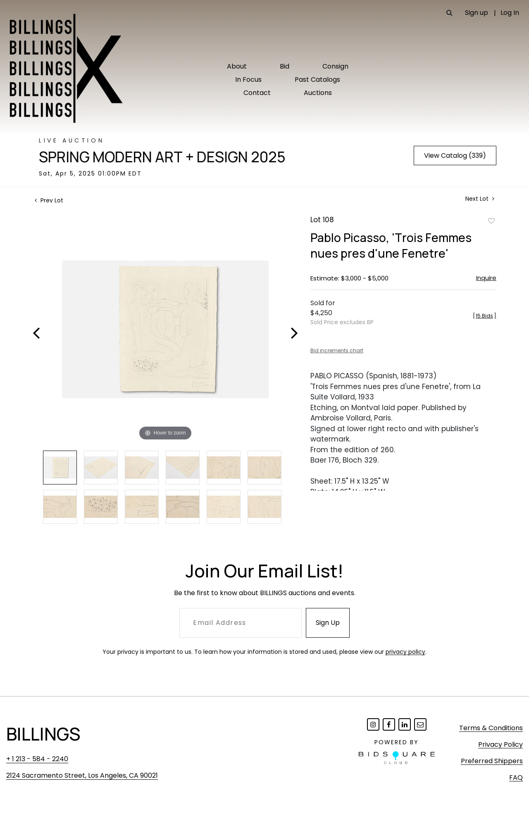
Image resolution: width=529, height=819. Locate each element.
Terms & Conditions (491, 728)
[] (484, 315)
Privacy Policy (500, 744)
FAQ (516, 777)
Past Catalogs (317, 79)
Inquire (486, 277)
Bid (284, 66)
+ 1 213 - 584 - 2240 (37, 759)
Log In (509, 12)
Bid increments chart (336, 350)
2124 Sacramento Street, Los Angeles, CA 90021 (82, 775)
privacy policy (405, 652)
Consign (335, 66)
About (237, 66)
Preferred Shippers (492, 761)
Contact (257, 92)
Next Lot (479, 198)
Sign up (476, 12)
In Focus (248, 79)
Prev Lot (49, 200)
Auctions (318, 92)
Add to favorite (491, 221)
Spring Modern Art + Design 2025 (162, 157)
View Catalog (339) (455, 155)
